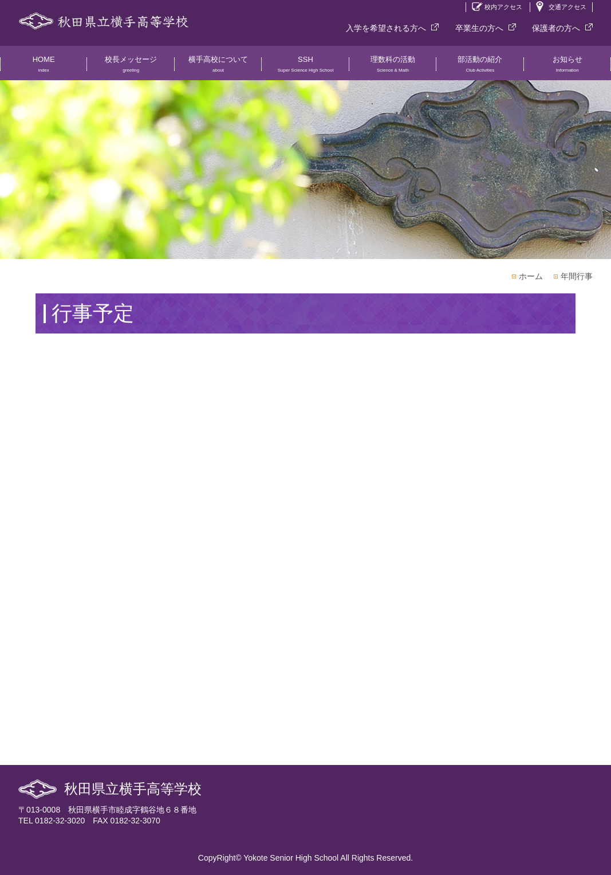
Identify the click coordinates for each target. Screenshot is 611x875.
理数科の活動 (392, 67)
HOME (43, 67)
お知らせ (567, 67)
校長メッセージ (130, 67)
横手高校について (218, 67)
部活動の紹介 (479, 67)
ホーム (531, 276)
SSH (305, 67)
